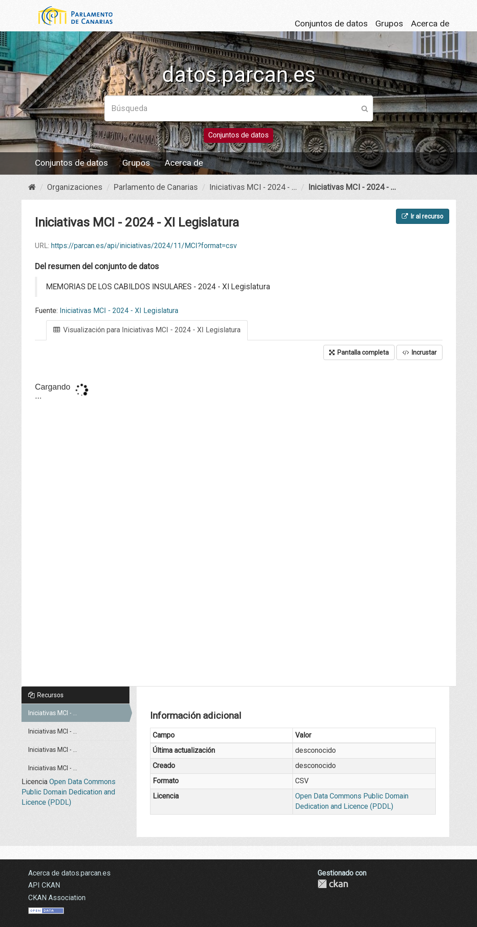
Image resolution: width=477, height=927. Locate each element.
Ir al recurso (422, 216)
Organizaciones (75, 187)
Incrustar (419, 352)
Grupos (389, 23)
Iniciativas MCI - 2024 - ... (253, 187)
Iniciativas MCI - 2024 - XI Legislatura (119, 310)
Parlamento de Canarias (156, 187)
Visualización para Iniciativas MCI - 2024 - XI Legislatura (147, 330)
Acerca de (430, 23)
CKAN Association (57, 897)
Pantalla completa (359, 352)
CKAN (333, 883)
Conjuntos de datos (331, 23)
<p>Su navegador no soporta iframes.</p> (239, 524)
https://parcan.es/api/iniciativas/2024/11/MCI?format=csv (144, 245)
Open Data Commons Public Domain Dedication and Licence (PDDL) (68, 792)
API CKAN (44, 885)
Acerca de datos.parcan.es (69, 873)
